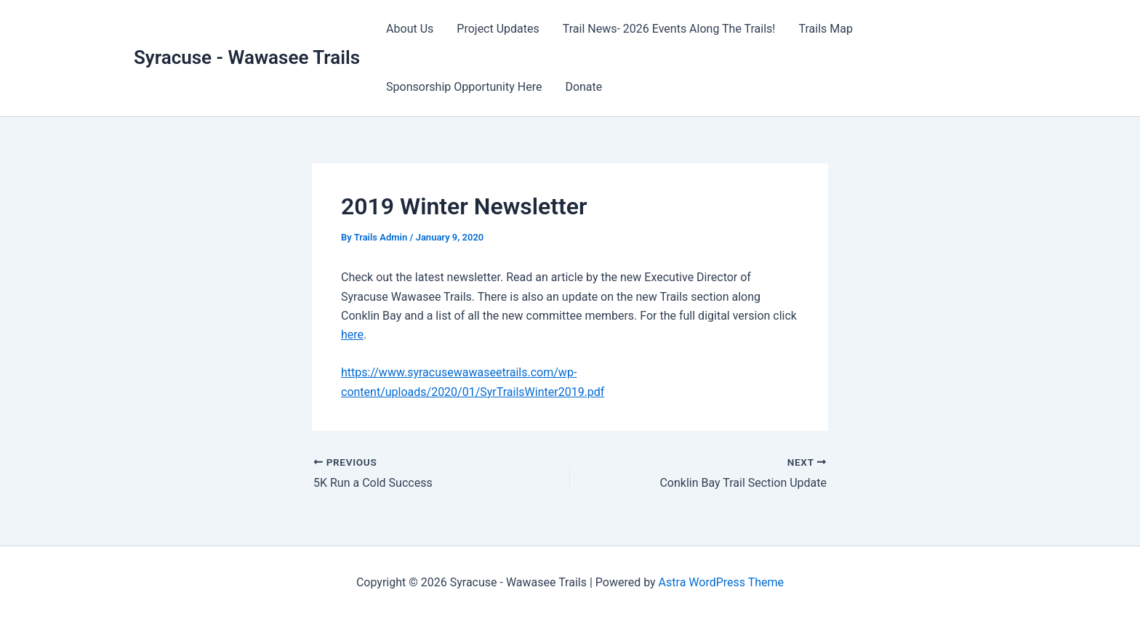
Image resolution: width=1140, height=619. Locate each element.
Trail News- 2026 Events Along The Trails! (669, 29)
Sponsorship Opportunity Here (464, 87)
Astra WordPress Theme (721, 582)
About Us (409, 29)
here (352, 334)
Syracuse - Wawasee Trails (247, 57)
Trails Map (825, 29)
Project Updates (498, 29)
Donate (583, 87)
